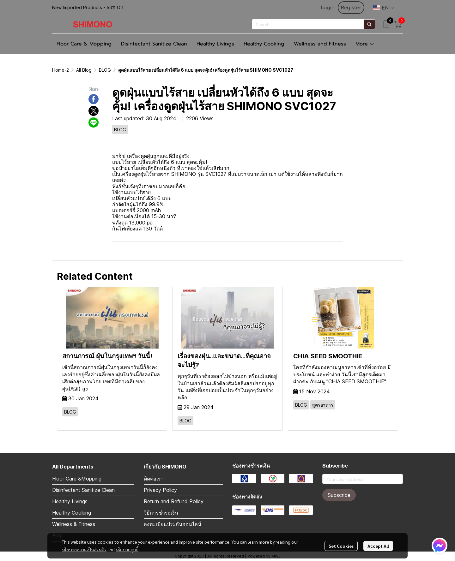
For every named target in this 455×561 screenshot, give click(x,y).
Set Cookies (341, 546)
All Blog (84, 70)
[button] (383, 8)
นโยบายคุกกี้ (127, 549)
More (364, 44)
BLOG (105, 70)
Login (328, 7)
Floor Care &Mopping (76, 478)
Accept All (378, 546)
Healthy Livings (70, 501)
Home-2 (60, 70)
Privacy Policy (160, 490)
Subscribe (339, 495)
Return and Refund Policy (173, 501)
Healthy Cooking (71, 513)
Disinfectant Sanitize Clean (83, 490)
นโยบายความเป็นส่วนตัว (84, 549)
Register (351, 7)
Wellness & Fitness (73, 524)
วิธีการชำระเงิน (161, 513)
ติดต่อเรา (154, 478)
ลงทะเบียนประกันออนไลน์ (172, 524)
